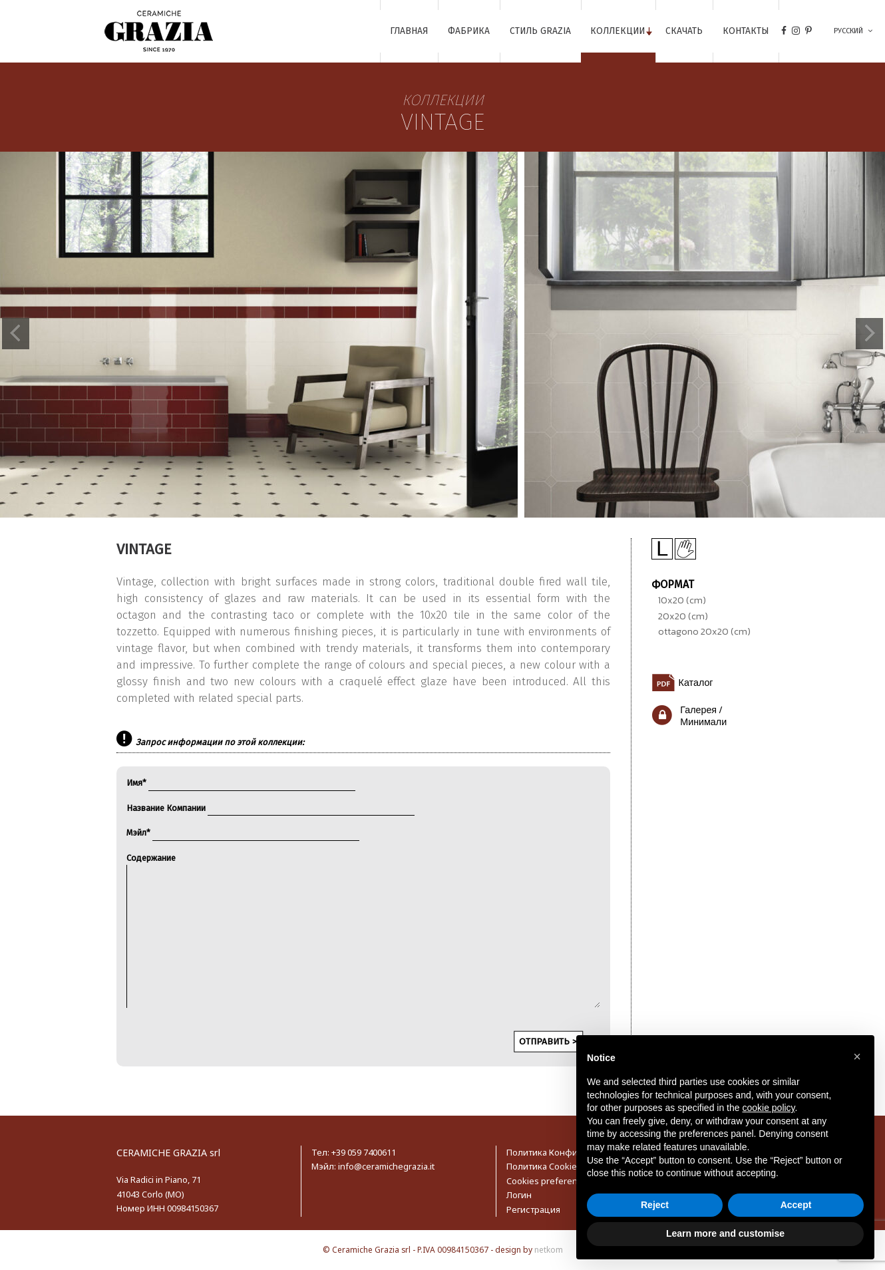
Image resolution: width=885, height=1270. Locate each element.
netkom (548, 1249)
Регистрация (533, 1209)
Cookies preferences (549, 1181)
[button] (857, 1056)
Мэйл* (242, 833)
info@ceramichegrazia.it (386, 1166)
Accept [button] (796, 1204)
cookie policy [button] (768, 1107)
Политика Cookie (541, 1166)
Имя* (240, 783)
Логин (519, 1195)
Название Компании (270, 808)
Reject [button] (655, 1204)
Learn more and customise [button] (725, 1233)
